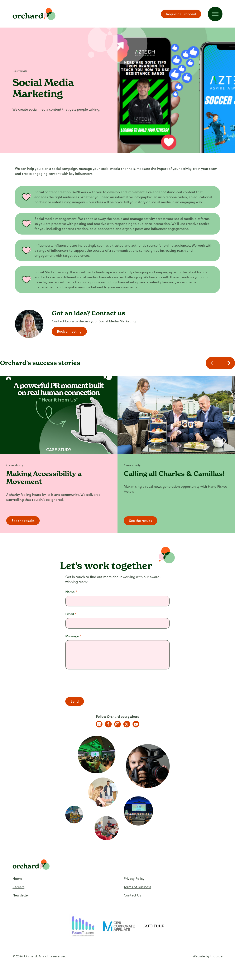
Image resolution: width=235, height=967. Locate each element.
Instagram (117, 724)
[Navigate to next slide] (227, 363)
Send (75, 701)
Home (17, 878)
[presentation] (97, 684)
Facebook (108, 724)
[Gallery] (117, 454)
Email (70, 613)
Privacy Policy (134, 878)
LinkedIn (99, 724)
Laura (69, 321)
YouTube (136, 724)
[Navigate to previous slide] (213, 363)
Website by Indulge (207, 956)
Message (73, 636)
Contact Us (132, 895)
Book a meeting (69, 331)
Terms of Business (137, 886)
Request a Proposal (181, 13)
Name (71, 591)
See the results (22, 520)
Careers (18, 886)
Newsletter (21, 895)
